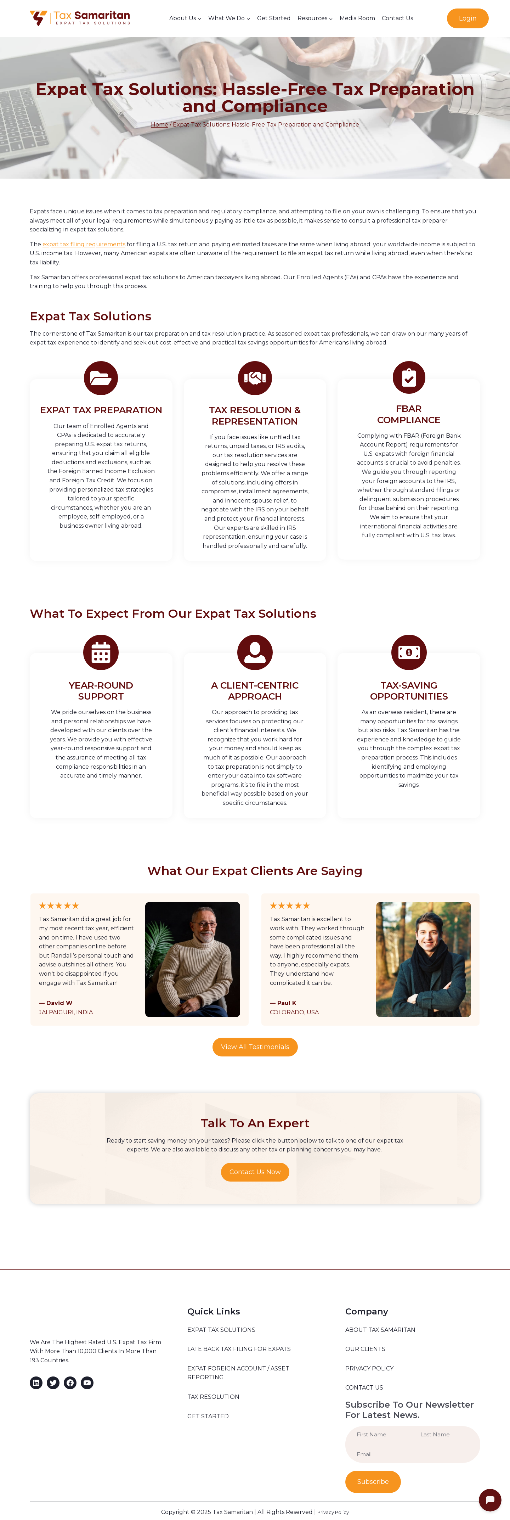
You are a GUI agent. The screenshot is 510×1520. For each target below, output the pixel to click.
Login (468, 18)
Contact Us (397, 18)
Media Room (357, 18)
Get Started (274, 18)
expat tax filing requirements (83, 244)
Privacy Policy (333, 1509)
